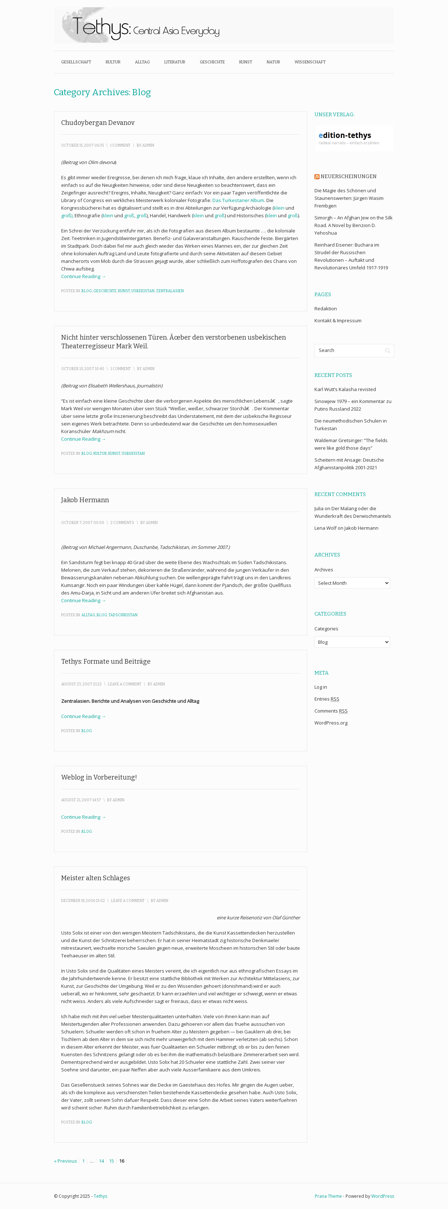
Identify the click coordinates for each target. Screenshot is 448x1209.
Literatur (174, 62)
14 (101, 1161)
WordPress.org (330, 722)
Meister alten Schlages (95, 878)
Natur (273, 62)
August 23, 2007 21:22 (81, 684)
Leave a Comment (124, 684)
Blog (86, 291)
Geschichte (212, 62)
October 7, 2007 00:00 (82, 523)
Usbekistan (143, 291)
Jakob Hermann (85, 500)
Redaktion (325, 308)
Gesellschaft (76, 62)
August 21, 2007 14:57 (81, 800)
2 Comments (122, 523)
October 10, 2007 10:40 (82, 369)
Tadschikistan (123, 615)
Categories (326, 628)
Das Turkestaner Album (238, 200)
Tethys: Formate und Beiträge (106, 662)
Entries (326, 699)
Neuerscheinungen (349, 176)
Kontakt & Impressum (338, 320)
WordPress (382, 1196)
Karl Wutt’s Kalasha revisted (345, 389)
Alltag (142, 62)
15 (111, 1161)
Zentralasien (170, 291)
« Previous (65, 1161)
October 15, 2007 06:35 (82, 145)
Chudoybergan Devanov (97, 123)
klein (279, 208)
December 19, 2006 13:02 (83, 901)
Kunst (245, 62)
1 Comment (120, 145)
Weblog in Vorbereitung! (99, 777)
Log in (320, 687)
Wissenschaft (310, 62)
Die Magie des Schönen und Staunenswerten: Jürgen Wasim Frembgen (349, 198)
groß (129, 215)
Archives (323, 569)
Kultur (113, 62)
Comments (331, 711)
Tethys (100, 1196)
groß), (68, 215)
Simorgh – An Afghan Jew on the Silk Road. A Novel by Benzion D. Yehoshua (353, 225)
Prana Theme (328, 1196)
